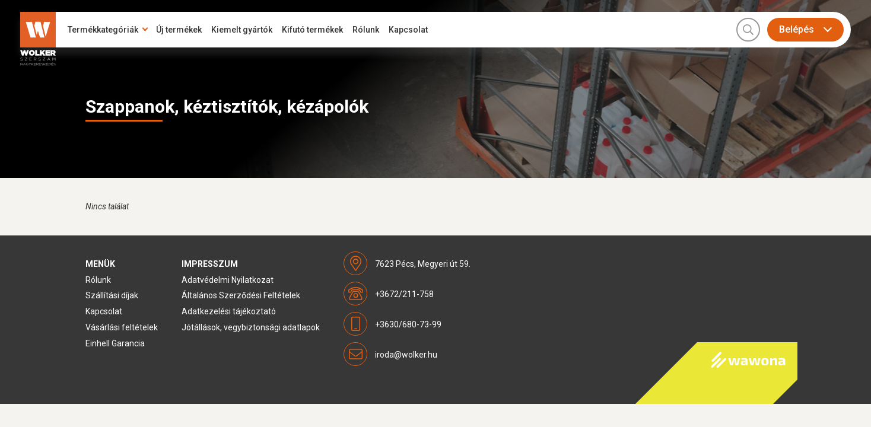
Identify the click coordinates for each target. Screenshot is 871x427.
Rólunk (365, 29)
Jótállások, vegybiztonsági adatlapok (251, 327)
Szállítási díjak (111, 295)
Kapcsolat (408, 29)
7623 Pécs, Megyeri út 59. (423, 264)
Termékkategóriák (103, 29)
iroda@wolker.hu (406, 354)
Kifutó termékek (312, 29)
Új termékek (179, 29)
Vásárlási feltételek (121, 327)
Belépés (796, 29)
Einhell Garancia (115, 343)
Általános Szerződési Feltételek (241, 295)
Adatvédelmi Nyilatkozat (228, 280)
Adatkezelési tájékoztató (229, 311)
